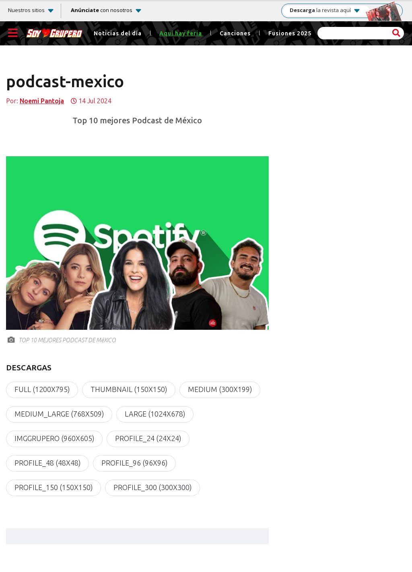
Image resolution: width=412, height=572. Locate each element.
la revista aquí (325, 10)
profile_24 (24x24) (148, 438)
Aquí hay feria (180, 33)
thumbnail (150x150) (129, 389)
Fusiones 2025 (289, 33)
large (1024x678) (155, 414)
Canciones (235, 33)
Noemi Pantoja (42, 101)
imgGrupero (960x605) (54, 438)
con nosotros (101, 10)
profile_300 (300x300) (152, 487)
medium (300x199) (220, 389)
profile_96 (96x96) (134, 463)
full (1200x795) (42, 389)
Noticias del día (118, 33)
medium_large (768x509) (59, 414)
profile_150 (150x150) (53, 487)
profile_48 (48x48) (47, 463)
